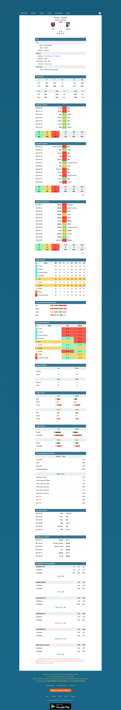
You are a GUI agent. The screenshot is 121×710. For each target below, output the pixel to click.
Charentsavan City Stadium (52, 56)
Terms (60, 696)
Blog (68, 13)
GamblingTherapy (62, 685)
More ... (84, 195)
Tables (33, 13)
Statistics (59, 13)
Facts (42, 13)
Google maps (48, 64)
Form (49, 13)
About (66, 696)
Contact (73, 696)
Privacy (54, 696)
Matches (24, 13)
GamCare (72, 685)
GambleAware (50, 685)
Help (47, 696)
